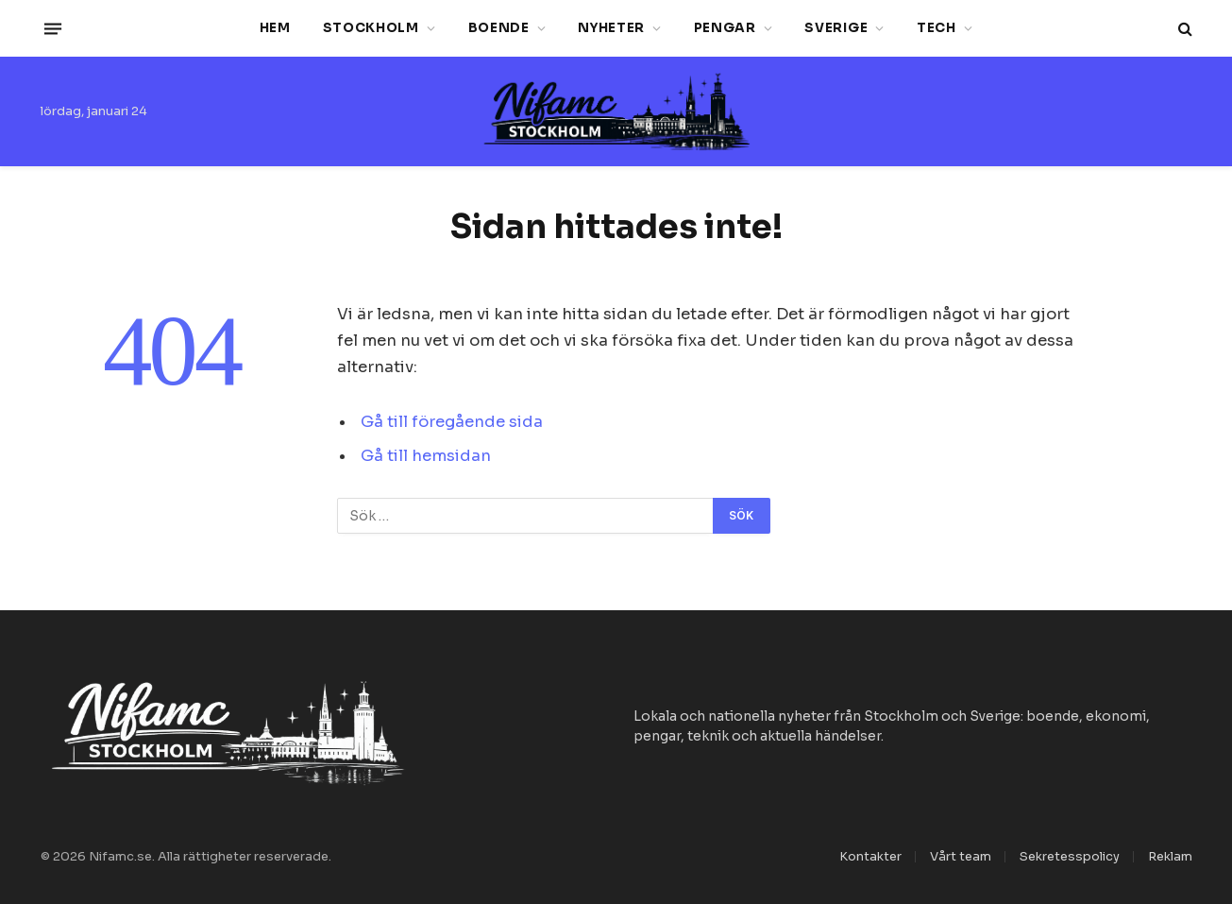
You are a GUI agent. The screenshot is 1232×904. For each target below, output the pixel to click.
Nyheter (611, 28)
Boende (499, 28)
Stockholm (371, 28)
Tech (936, 28)
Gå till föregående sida (452, 422)
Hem (275, 28)
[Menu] (51, 28)
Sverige (836, 28)
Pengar (725, 28)
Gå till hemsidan (426, 456)
